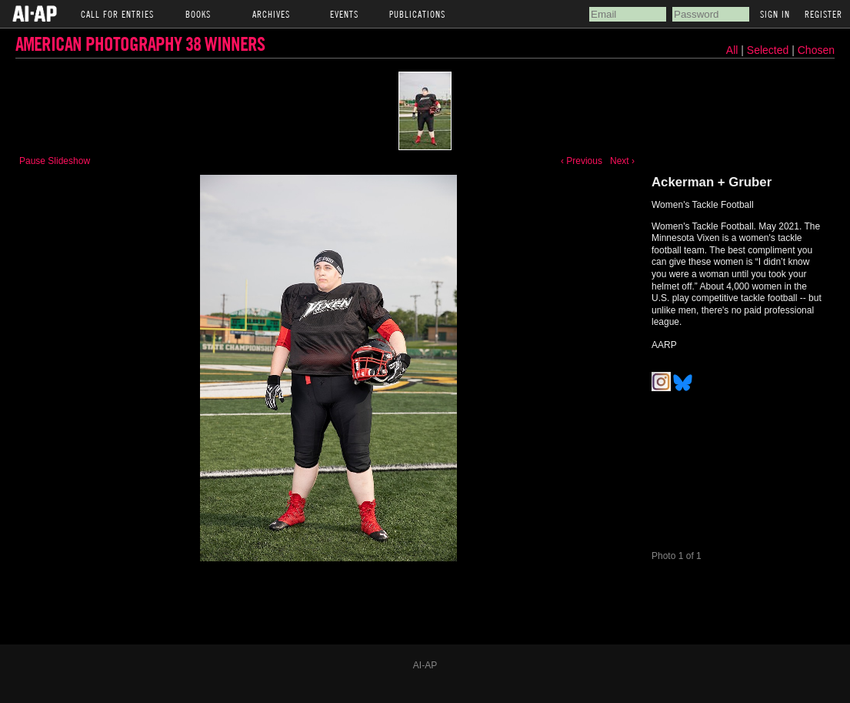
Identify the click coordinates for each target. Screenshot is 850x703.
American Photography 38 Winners (140, 43)
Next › (622, 161)
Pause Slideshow (54, 161)
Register (823, 14)
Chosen (816, 50)
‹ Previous (581, 161)
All (732, 50)
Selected (769, 50)
